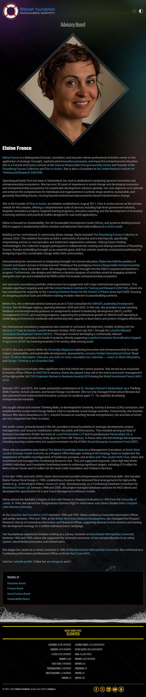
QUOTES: (78, 678)
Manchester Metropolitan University (112, 534)
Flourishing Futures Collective (20, 168)
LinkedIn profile (22, 561)
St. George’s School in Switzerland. (102, 388)
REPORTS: (79, 664)
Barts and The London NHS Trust (109, 457)
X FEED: (54, 654)
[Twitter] (102, 689)
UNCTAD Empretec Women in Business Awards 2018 (57, 376)
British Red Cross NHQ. (76, 553)
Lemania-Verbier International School (107, 353)
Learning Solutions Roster (63, 291)
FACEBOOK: (52, 645)
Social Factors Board (18, 593)
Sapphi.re (51, 689)
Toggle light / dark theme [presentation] (141, 11)
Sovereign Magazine (61, 349)
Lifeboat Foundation (22, 689)
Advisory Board (73, 25)
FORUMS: (65, 678)
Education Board (16, 583)
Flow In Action (53, 168)
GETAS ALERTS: (81, 650)
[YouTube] (114, 689)
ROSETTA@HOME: (53, 673)
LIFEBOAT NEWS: (81, 645)
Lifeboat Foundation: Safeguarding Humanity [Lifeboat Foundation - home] (65, 11)
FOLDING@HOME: (54, 669)
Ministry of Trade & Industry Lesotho (24, 330)
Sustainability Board (18, 598)
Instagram (56, 561)
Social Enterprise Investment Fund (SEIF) (112, 441)
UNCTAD (41, 372)
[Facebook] (96, 689)
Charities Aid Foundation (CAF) (30, 514)
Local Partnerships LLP (70, 434)
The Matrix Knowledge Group (66, 449)
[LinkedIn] (108, 689)
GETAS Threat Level (73, 633)
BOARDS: (78, 659)
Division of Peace (98, 291)
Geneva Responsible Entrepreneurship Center (83, 165)
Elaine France (10, 157)
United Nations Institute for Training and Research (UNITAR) (91, 288)
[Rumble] (121, 689)
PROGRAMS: (79, 669)
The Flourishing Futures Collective (114, 234)
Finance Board (15, 588)
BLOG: (77, 654)
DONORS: (62, 659)
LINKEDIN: (54, 650)
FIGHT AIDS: (56, 664)
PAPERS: (78, 673)
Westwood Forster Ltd (16, 487)
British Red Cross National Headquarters (80, 518)
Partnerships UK (120, 434)
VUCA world (114, 226)
